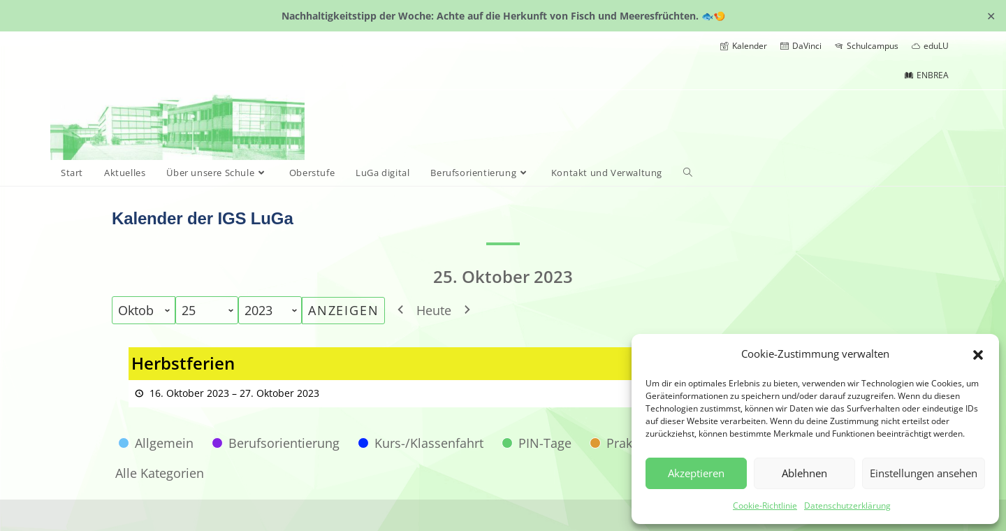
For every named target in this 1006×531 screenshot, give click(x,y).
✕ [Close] (991, 15)
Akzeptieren (696, 473)
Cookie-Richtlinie (765, 505)
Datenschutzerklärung (847, 505)
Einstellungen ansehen (923, 473)
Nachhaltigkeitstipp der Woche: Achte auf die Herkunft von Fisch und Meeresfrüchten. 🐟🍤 (503, 15)
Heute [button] (433, 310)
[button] (978, 354)
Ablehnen (804, 473)
